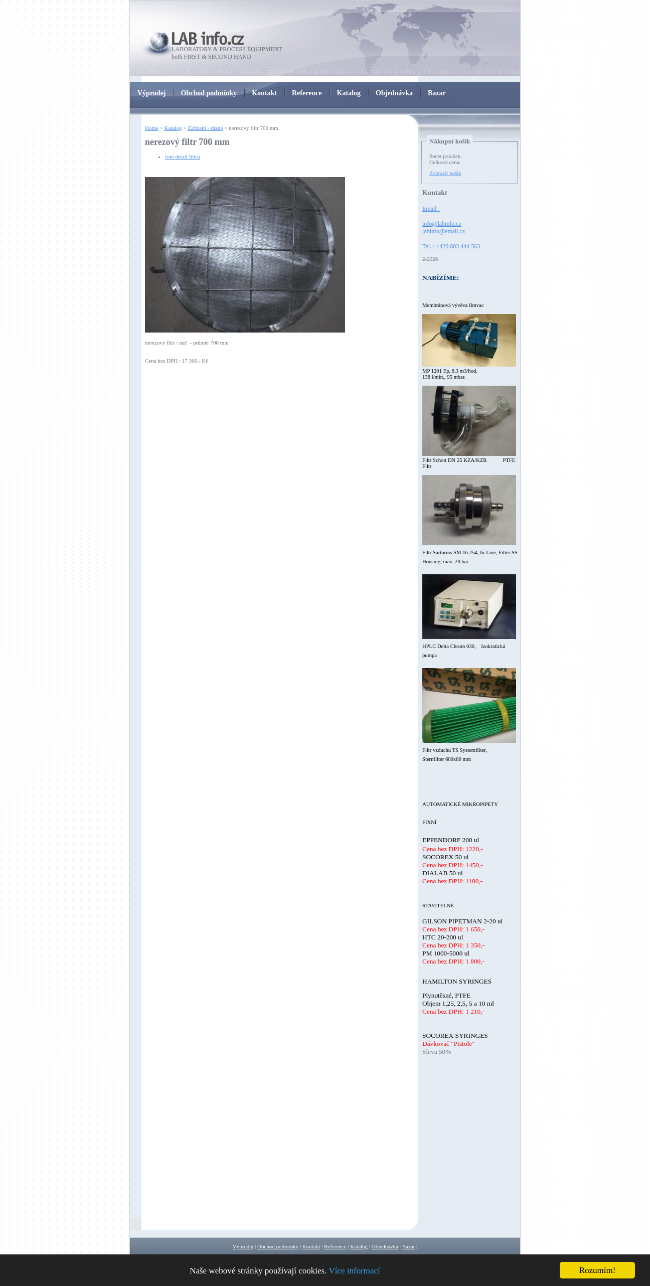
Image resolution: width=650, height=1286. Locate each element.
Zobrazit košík (445, 173)
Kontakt (311, 1246)
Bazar (408, 1246)
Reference (335, 1246)
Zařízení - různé (205, 128)
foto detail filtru (182, 156)
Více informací (354, 1270)
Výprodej (243, 1246)
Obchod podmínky (277, 1246)
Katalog (173, 128)
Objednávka (385, 1246)
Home (151, 128)
